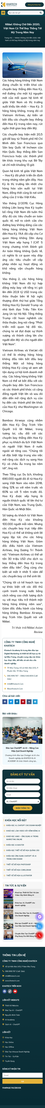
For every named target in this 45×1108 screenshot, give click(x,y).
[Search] (41, 13)
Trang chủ (8, 38)
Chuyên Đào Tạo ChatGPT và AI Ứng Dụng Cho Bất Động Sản (27, 934)
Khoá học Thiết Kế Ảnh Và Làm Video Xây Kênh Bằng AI (27, 893)
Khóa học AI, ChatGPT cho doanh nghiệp (25, 904)
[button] (3, 13)
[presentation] (6, 733)
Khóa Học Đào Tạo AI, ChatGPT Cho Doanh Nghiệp (27, 914)
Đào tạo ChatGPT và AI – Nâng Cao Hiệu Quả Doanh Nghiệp (27, 924)
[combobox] (22, 13)
